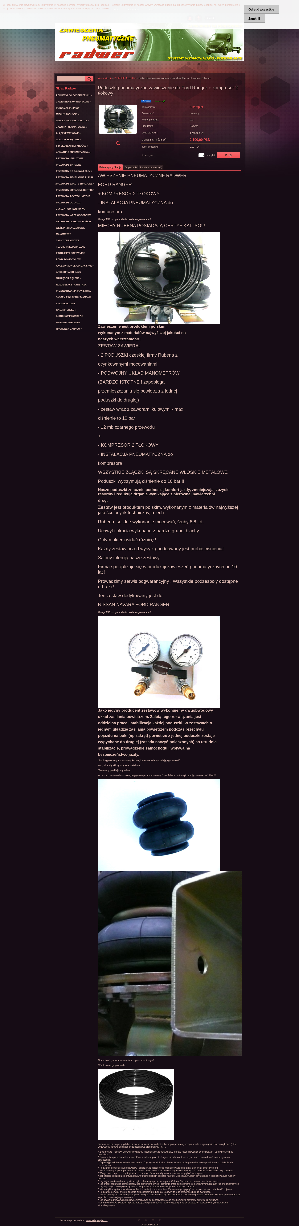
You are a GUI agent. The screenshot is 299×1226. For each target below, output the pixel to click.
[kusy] (201, 155)
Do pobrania (131, 167)
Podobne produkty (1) (151, 167)
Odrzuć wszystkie (261, 9)
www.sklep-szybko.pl (97, 1220)
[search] (88, 79)
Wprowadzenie (105, 78)
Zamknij (254, 18)
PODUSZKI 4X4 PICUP (125, 78)
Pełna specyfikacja (110, 167)
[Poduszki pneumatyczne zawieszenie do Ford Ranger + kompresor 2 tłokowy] (118, 123)
